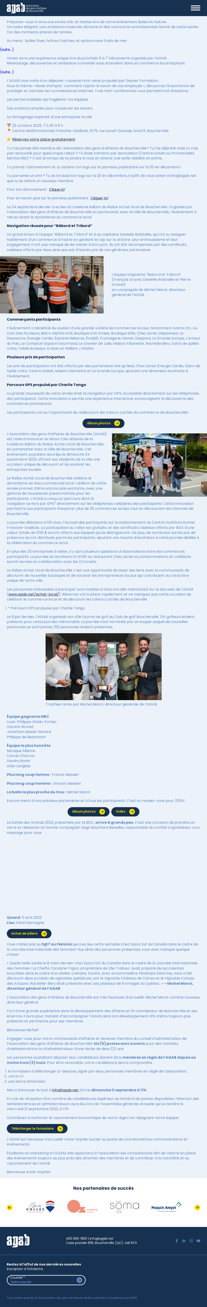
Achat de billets (24, 933)
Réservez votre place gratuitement (43, 139)
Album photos (99, 423)
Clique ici (56, 189)
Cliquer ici (99, 198)
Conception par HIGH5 (121, 1298)
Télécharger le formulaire (32, 1128)
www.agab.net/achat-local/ (33, 594)
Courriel (17, 1277)
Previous (9, 1207)
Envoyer (79, 1280)
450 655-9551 (76, 1238)
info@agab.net (65, 1090)
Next (197, 1207)
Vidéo (121, 811)
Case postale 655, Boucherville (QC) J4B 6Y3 (101, 1243)
